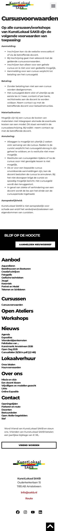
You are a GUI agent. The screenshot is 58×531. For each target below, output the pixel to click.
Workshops (14, 318)
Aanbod (10, 260)
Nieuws (10, 328)
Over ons (11, 373)
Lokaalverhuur (18, 358)
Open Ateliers (17, 311)
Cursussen (13, 299)
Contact (10, 398)
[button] (53, 5)
